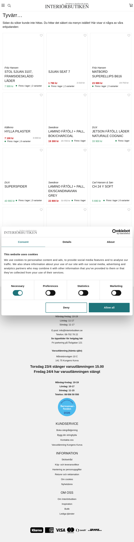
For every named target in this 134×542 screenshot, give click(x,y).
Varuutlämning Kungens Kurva (67, 445)
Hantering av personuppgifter (67, 469)
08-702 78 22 (71, 334)
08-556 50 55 (71, 394)
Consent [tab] (23, 241)
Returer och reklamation (67, 474)
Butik (67, 509)
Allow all (109, 307)
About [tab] (111, 241)
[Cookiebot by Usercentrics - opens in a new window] (114, 231)
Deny (66, 307)
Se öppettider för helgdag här (67, 338)
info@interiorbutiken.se (71, 330)
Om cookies (67, 479)
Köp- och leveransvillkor (67, 464)
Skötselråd (67, 459)
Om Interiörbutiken (67, 499)
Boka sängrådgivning (66, 430)
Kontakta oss (66, 440)
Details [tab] (67, 241)
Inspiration (67, 504)
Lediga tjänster (66, 513)
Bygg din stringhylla (67, 435)
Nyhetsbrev (67, 484)
